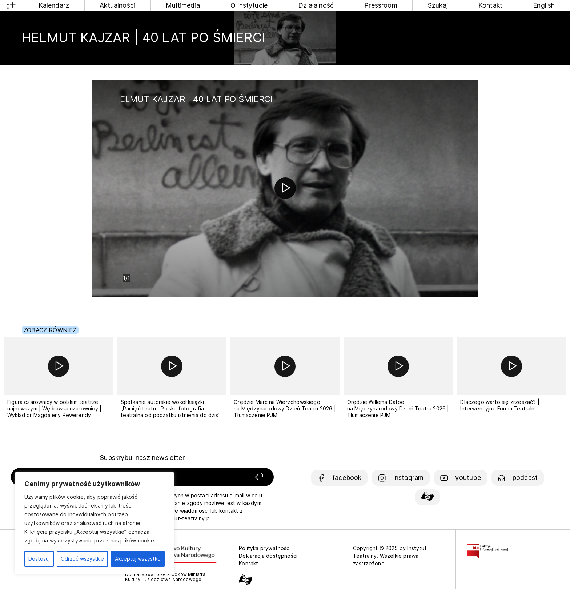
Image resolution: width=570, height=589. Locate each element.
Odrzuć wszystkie (82, 559)
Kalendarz (54, 5)
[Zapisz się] (221, 477)
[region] (94, 523)
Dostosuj (39, 559)
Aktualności (117, 5)
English (544, 5)
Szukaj (438, 5)
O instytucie (249, 5)
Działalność (316, 5)
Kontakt (490, 5)
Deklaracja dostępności (268, 556)
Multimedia (183, 5)
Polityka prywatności (265, 548)
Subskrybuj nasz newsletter (142, 457)
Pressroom (380, 5)
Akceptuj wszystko (138, 559)
